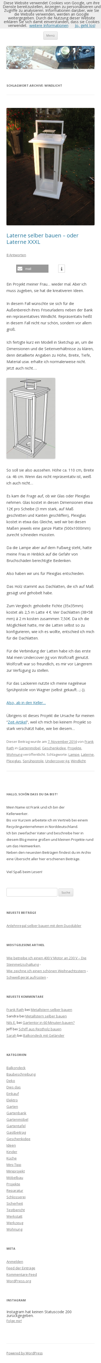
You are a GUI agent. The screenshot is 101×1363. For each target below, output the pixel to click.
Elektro (12, 1100)
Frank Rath (15, 1009)
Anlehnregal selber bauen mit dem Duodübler (43, 925)
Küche (11, 1158)
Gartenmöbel (29, 748)
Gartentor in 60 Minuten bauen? (49, 1022)
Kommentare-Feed (21, 1274)
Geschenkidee (54, 748)
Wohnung (14, 754)
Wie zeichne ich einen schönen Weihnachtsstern (46, 970)
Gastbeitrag (16, 1132)
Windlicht (78, 760)
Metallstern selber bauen (51, 1009)
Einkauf (12, 1093)
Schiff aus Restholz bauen (40, 1029)
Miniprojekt (15, 1171)
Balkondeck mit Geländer (43, 1035)
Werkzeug (14, 1222)
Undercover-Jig (57, 760)
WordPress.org (18, 1280)
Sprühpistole (33, 760)
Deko (10, 1080)
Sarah (11, 1035)
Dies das (13, 1087)
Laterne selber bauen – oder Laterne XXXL (42, 238)
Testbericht (15, 1209)
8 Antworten (16, 254)
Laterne (87, 754)
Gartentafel (16, 1125)
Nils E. (11, 1022)
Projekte (74, 748)
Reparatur (14, 1190)
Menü (50, 35)
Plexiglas (13, 760)
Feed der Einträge (20, 1268)
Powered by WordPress (24, 1353)
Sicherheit (14, 1203)
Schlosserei (16, 1197)
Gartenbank (16, 1113)
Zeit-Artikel (17, 722)
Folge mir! (14, 1320)
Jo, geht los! (85, 25)
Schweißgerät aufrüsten (26, 977)
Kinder (11, 1151)
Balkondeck (16, 1067)
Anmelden (14, 1261)
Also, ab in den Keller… (26, 702)
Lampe (73, 754)
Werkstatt (14, 1216)
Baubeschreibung (21, 1074)
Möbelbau (14, 1177)
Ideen (11, 1145)
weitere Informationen (48, 25)
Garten (12, 1106)
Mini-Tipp (13, 1164)
